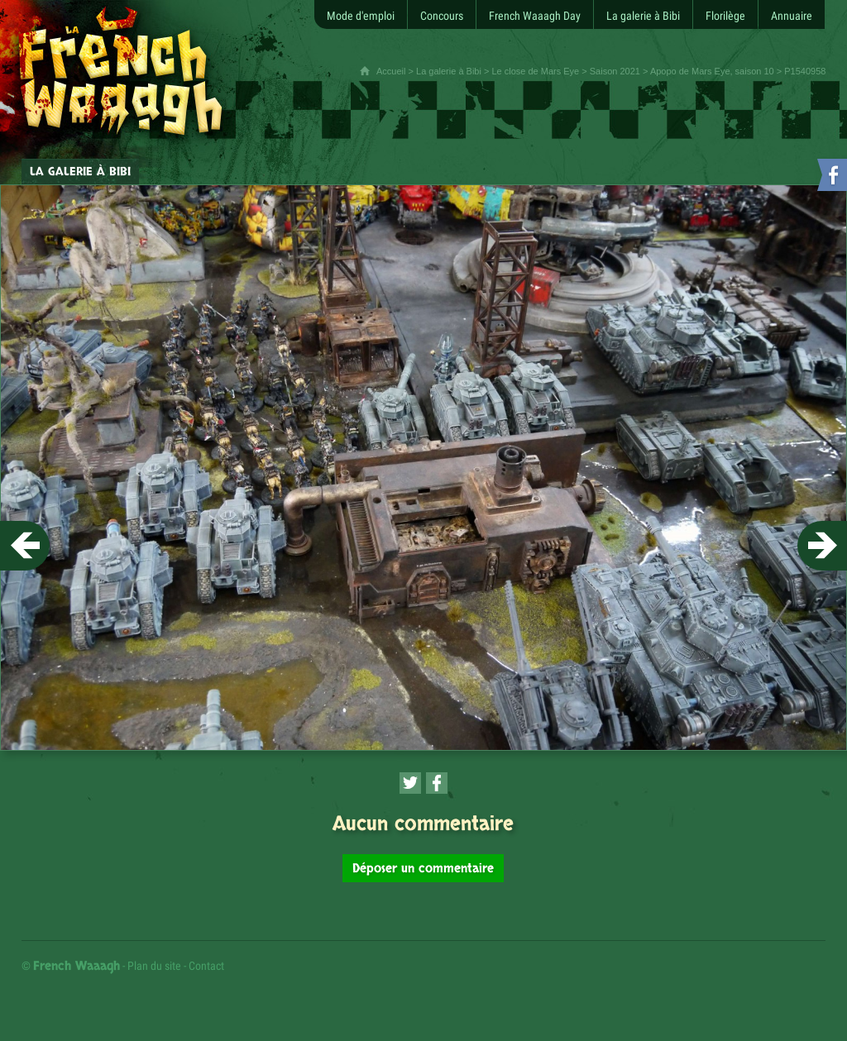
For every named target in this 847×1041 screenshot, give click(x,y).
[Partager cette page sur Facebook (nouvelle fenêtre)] (436, 783)
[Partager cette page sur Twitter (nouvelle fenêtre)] (410, 783)
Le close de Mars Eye (535, 71)
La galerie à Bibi (448, 71)
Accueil (390, 71)
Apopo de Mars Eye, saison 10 (712, 71)
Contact (206, 965)
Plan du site (154, 965)
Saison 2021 (615, 71)
